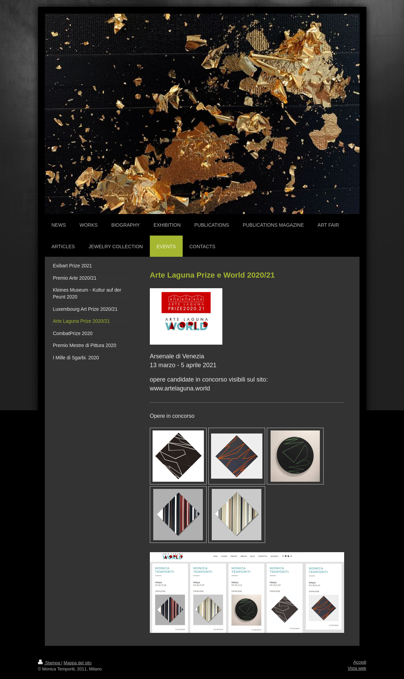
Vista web (357, 668)
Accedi (359, 662)
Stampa (49, 663)
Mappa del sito (78, 663)
